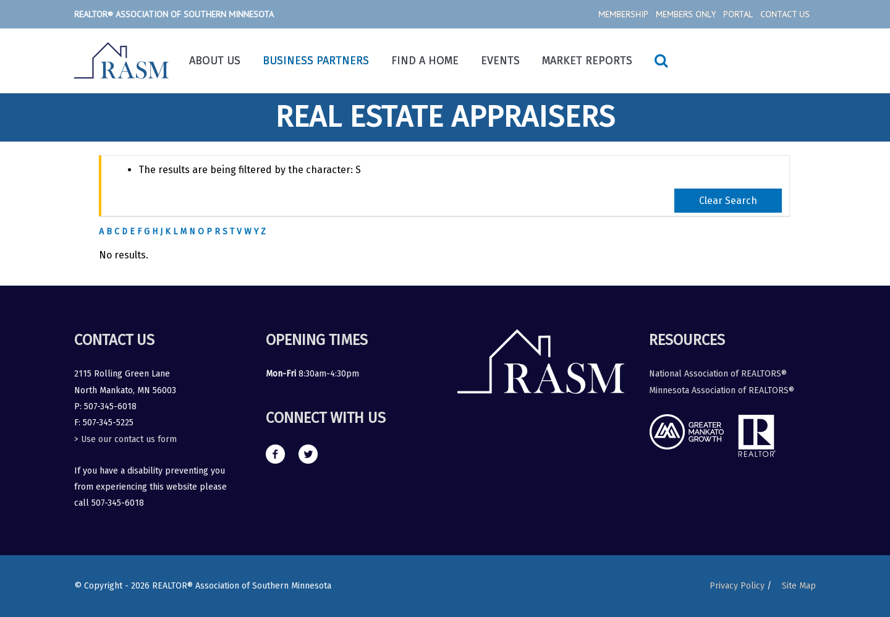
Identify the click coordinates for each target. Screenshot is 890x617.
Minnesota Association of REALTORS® (721, 390)
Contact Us (785, 14)
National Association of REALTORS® (718, 373)
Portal (738, 14)
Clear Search (728, 200)
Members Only (686, 14)
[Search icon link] (661, 60)
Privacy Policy (736, 586)
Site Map (799, 586)
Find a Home (425, 60)
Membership (623, 14)
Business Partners (316, 60)
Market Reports (587, 60)
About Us (214, 60)
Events (500, 60)
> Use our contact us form (125, 439)
